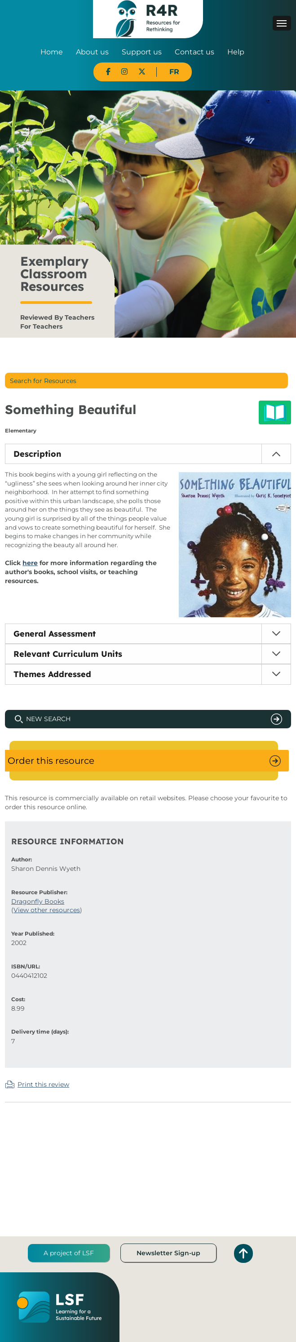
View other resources (46, 910)
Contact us (194, 52)
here (30, 563)
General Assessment (54, 634)
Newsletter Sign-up (168, 1253)
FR (174, 71)
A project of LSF (69, 1253)
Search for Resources (43, 381)
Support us (142, 52)
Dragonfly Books (37, 901)
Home (51, 52)
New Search (48, 719)
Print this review (43, 1084)
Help (235, 52)
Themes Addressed (52, 674)
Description (37, 454)
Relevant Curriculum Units (67, 654)
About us (92, 52)
